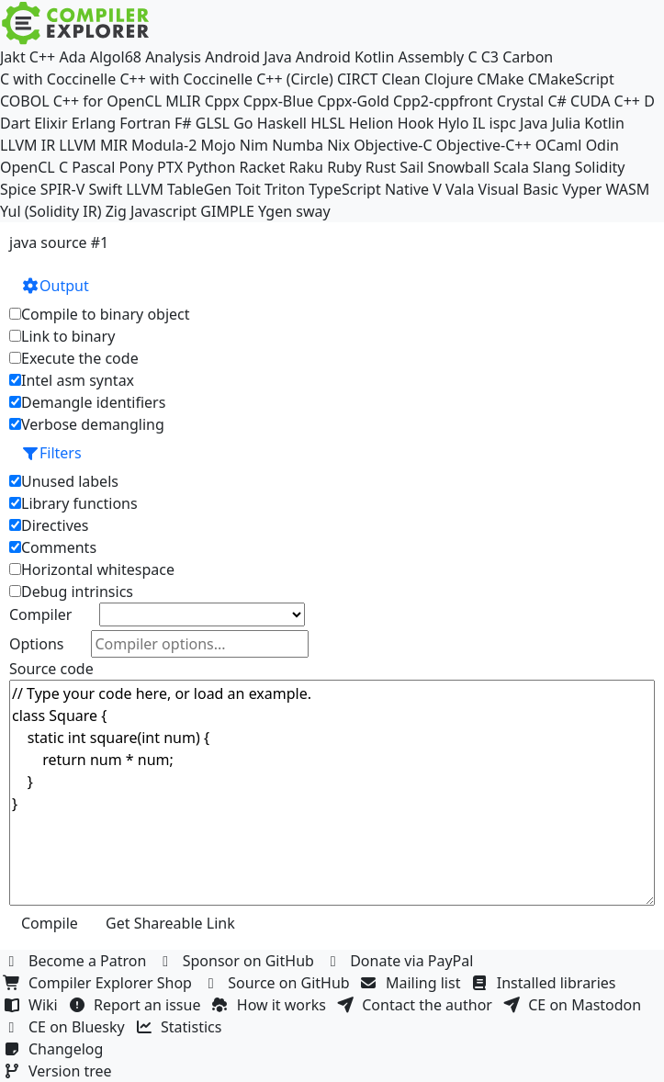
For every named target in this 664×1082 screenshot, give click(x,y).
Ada (72, 57)
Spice (18, 189)
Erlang (94, 123)
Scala (511, 167)
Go (243, 123)
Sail (411, 167)
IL (479, 123)
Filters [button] (51, 453)
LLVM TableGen (178, 189)
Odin (602, 145)
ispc (503, 123)
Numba (297, 145)
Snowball (458, 167)
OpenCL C (34, 167)
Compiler (40, 614)
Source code (51, 669)
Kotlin (604, 123)
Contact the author (416, 1005)
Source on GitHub (278, 983)
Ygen (275, 211)
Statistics (181, 1027)
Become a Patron (77, 961)
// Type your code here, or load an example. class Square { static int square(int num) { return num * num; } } (332, 793)
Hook (416, 123)
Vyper (582, 189)
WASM (628, 189)
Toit (247, 189)
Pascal (93, 167)
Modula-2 (164, 145)
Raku (306, 167)
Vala (459, 189)
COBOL (25, 101)
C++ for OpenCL (107, 101)
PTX (170, 167)
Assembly (432, 57)
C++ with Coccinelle (186, 79)
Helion (371, 123)
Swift (105, 189)
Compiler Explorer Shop (99, 983)
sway (313, 211)
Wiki (32, 1005)
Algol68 (115, 57)
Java (533, 123)
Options (36, 644)
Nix (338, 145)
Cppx (222, 101)
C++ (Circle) (294, 79)
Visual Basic (518, 189)
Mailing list (412, 983)
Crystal (520, 101)
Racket (262, 167)
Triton (284, 189)
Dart (15, 123)
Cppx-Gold (352, 101)
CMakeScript (571, 79)
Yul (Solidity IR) (51, 211)
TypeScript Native (369, 189)
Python (210, 167)
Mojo (218, 145)
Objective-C (393, 145)
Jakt (13, 57)
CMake (500, 79)
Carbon (527, 57)
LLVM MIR (93, 145)
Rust (381, 167)
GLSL (213, 123)
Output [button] (55, 286)
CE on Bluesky (66, 1027)
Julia (566, 123)
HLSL (327, 123)
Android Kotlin (345, 57)
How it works (270, 1005)
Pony (135, 167)
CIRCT (357, 79)
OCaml (558, 145)
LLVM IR (27, 145)
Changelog (55, 1049)
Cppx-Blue (278, 101)
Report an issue (136, 1005)
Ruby (344, 167)
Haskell (282, 123)
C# (556, 101)
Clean (401, 79)
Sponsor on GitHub (238, 961)
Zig (116, 211)
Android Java (248, 57)
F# (183, 123)
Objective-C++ (484, 145)
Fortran (145, 123)
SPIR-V (62, 189)
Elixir (50, 123)
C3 (490, 57)
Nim (254, 145)
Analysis (173, 57)
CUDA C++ (605, 101)
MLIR (182, 101)
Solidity (600, 167)
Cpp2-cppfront (443, 101)
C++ (42, 57)
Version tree (59, 1071)
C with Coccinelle (58, 79)
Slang (552, 167)
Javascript (163, 211)
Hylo (453, 123)
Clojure (448, 79)
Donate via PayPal (401, 961)
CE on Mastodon (574, 1005)
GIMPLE (227, 211)
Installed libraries (546, 983)
